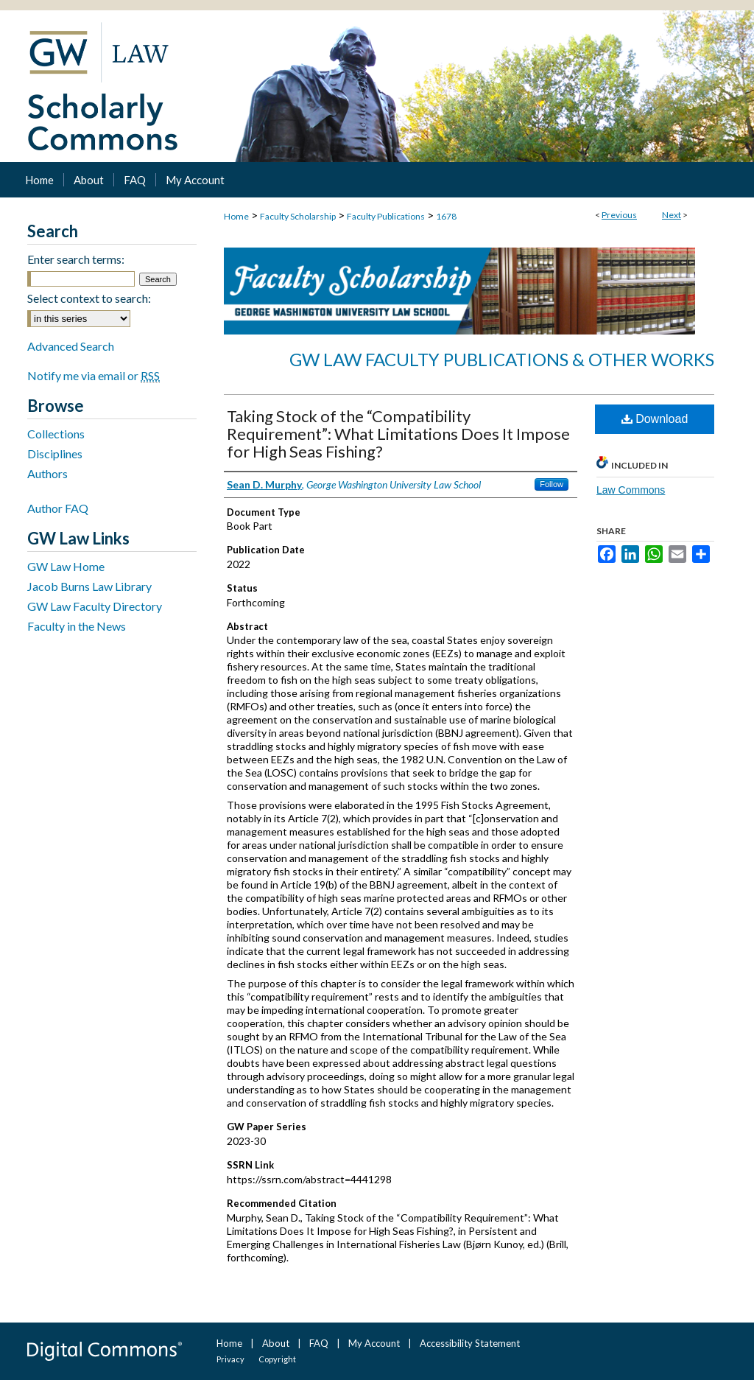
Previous (619, 214)
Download (654, 419)
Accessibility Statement (470, 1343)
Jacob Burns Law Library (89, 586)
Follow (551, 484)
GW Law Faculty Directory (94, 606)
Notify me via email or (93, 375)
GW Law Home (66, 566)
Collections (56, 434)
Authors (47, 473)
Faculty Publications (386, 216)
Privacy (230, 1359)
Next (671, 214)
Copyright (277, 1359)
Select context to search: (89, 298)
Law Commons (630, 490)
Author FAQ (57, 508)
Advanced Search (70, 346)
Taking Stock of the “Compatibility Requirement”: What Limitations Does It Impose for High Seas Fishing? (398, 433)
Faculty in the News (76, 626)
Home (236, 216)
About (275, 1343)
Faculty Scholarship (298, 216)
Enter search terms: (75, 259)
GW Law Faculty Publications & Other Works (501, 359)
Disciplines (54, 453)
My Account (374, 1343)
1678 (446, 216)
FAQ (318, 1343)
